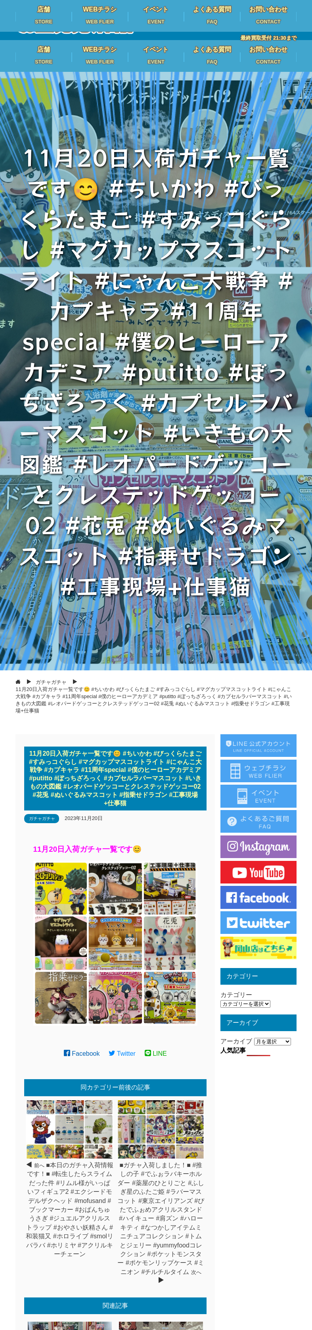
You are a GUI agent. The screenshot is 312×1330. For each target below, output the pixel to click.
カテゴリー (236, 994)
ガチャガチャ (42, 818)
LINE (156, 1053)
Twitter (122, 1053)
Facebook (82, 1053)
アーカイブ (236, 1041)
